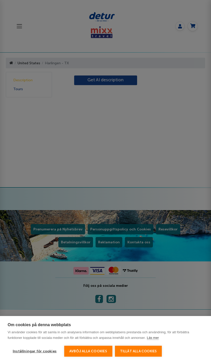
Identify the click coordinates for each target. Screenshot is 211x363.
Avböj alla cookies (88, 351)
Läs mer (153, 338)
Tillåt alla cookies (138, 351)
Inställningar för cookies (35, 351)
